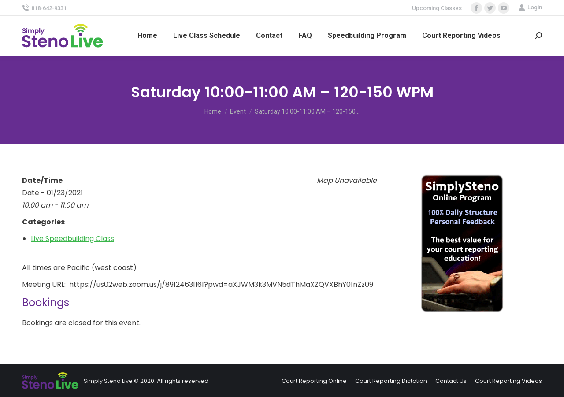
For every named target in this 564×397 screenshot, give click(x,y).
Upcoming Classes (437, 8)
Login (530, 7)
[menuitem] (147, 36)
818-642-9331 (44, 7)
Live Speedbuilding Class (72, 239)
